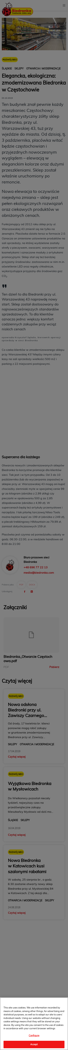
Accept (34, 1044)
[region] (34, 1023)
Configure (34, 1035)
